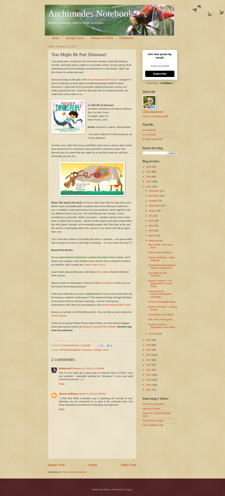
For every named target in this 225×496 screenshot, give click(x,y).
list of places (107, 283)
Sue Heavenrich (154, 112)
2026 (149, 166)
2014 (149, 374)
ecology (97, 350)
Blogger (128, 489)
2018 (149, 355)
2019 (149, 350)
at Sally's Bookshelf (152, 139)
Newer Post (56, 465)
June (151, 220)
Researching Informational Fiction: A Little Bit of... (161, 266)
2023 (149, 181)
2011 (149, 389)
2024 (149, 176)
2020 (149, 345)
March (152, 235)
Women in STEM (102, 38)
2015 (149, 370)
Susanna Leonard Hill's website (99, 326)
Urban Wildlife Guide (153, 425)
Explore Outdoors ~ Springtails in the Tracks (161, 326)
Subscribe (160, 73)
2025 (149, 171)
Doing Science (75, 38)
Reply (62, 384)
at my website (149, 134)
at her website (58, 315)
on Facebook (149, 130)
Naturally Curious (151, 408)
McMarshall (65, 368)
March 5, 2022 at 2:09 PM (92, 394)
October (153, 201)
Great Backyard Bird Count (102, 79)
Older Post (128, 465)
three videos (103, 272)
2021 (149, 340)
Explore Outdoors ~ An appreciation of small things (160, 283)
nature (106, 350)
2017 (149, 360)
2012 (149, 385)
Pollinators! (126, 38)
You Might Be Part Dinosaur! (157, 274)
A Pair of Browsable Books (161, 302)
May (151, 225)
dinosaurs (87, 350)
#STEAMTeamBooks (70, 350)
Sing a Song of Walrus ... (161, 252)
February (154, 240)
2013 (149, 380)
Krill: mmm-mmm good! (160, 319)
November (154, 195)
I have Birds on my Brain (160, 314)
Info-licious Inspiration (153, 404)
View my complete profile (155, 116)
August (153, 210)
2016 (149, 365)
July (151, 215)
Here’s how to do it (95, 264)
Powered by (160, 83)
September (155, 205)
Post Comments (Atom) (74, 472)
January (153, 333)
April (151, 230)
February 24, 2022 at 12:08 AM (88, 368)
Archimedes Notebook (90, 13)
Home (56, 38)
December (154, 191)
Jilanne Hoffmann (68, 394)
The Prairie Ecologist (153, 420)
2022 (149, 186)
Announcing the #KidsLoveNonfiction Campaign (160, 294)
